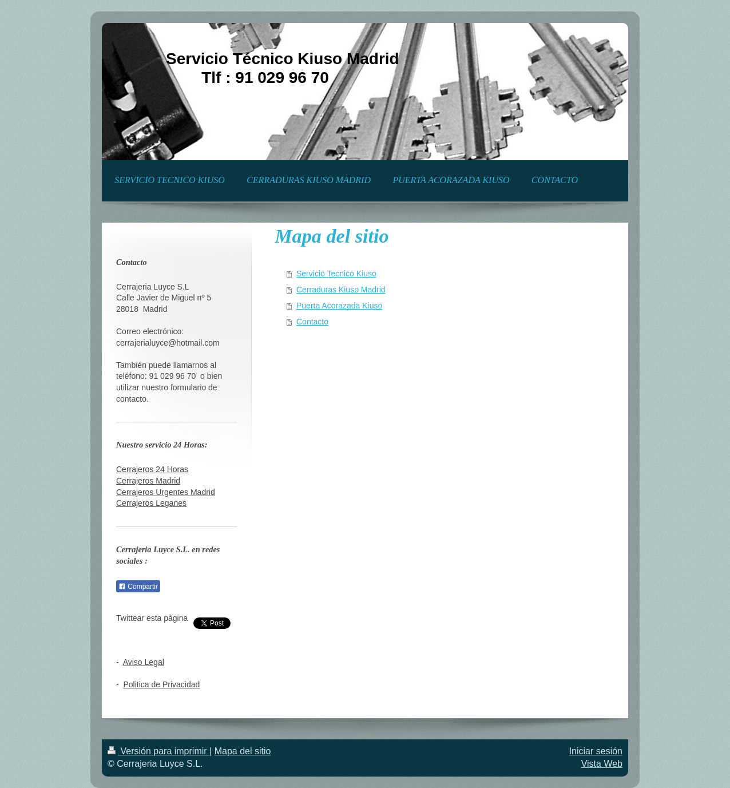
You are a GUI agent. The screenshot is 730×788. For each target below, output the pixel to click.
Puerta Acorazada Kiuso (339, 305)
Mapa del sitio (243, 751)
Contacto (312, 321)
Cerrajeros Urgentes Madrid (165, 492)
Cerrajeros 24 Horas (152, 469)
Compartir (138, 587)
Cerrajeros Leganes (151, 503)
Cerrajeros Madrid (148, 480)
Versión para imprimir (158, 751)
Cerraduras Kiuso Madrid (341, 289)
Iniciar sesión (595, 751)
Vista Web (601, 764)
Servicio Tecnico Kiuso (336, 273)
